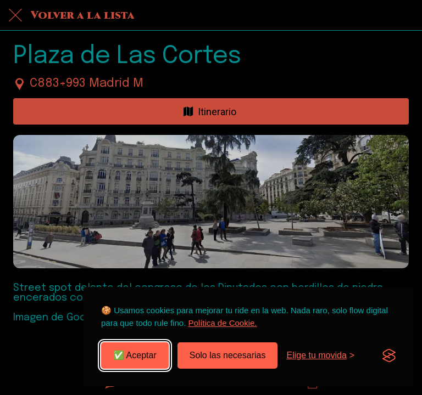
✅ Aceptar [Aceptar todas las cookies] (135, 355)
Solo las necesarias (228, 355)
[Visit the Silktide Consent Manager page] (389, 355)
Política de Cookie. (222, 323)
